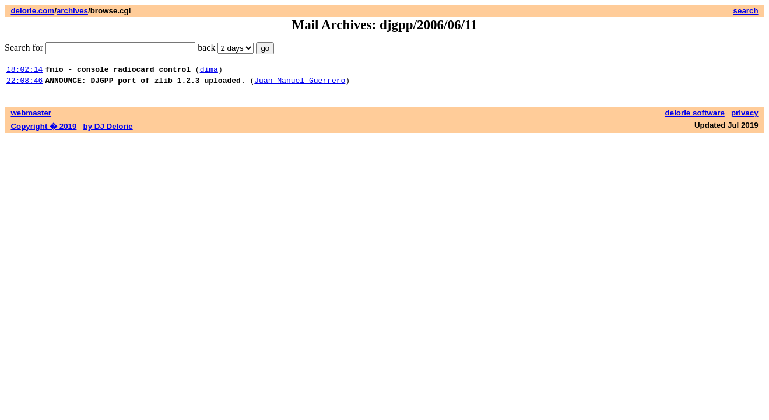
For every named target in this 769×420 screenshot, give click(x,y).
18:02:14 (24, 70)
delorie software (695, 116)
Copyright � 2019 (43, 129)
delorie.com (32, 10)
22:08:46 (24, 83)
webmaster (30, 116)
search (746, 10)
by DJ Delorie (108, 129)
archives (72, 10)
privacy (745, 116)
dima (209, 70)
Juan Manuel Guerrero (299, 83)
